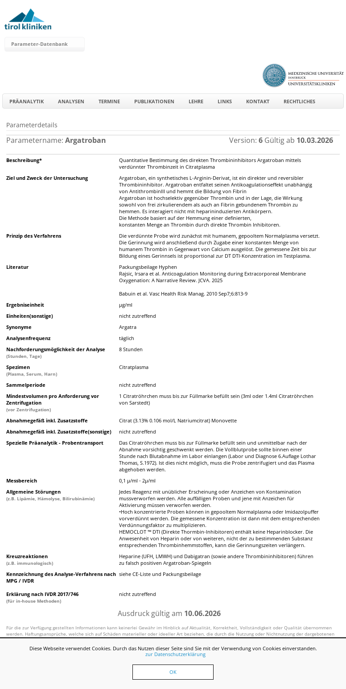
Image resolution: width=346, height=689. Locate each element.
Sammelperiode (25, 384)
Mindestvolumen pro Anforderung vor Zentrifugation (52, 403)
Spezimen (31, 370)
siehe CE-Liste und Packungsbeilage (160, 574)
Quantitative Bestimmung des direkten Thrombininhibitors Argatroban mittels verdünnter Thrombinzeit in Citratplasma (210, 163)
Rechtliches (299, 101)
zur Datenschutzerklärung (175, 654)
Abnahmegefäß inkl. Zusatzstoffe (47, 420)
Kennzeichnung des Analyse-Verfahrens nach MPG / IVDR (61, 577)
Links (225, 101)
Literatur (17, 266)
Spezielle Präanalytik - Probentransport (54, 442)
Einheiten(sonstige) (29, 315)
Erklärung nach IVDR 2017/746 (42, 597)
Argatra (127, 327)
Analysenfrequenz (28, 338)
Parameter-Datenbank (39, 44)
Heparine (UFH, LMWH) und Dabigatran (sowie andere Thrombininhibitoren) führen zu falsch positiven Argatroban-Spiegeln (216, 559)
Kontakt (257, 101)
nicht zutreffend (137, 315)
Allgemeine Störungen (50, 495)
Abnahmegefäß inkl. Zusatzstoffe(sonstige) (58, 431)
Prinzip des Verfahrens (33, 235)
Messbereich (21, 480)
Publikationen (154, 101)
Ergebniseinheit (25, 304)
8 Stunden (131, 349)
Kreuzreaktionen (29, 559)
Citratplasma (133, 367)
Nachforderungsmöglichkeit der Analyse (55, 352)
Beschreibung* (24, 160)
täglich (126, 338)
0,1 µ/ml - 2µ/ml (137, 480)
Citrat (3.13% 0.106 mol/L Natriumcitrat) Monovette (178, 420)
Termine (109, 101)
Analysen (71, 101)
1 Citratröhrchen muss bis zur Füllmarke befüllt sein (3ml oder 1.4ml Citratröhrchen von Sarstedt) (216, 399)
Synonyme (19, 327)
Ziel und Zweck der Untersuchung (47, 177)
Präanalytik (26, 101)
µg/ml (125, 304)
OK (173, 672)
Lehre (196, 101)
